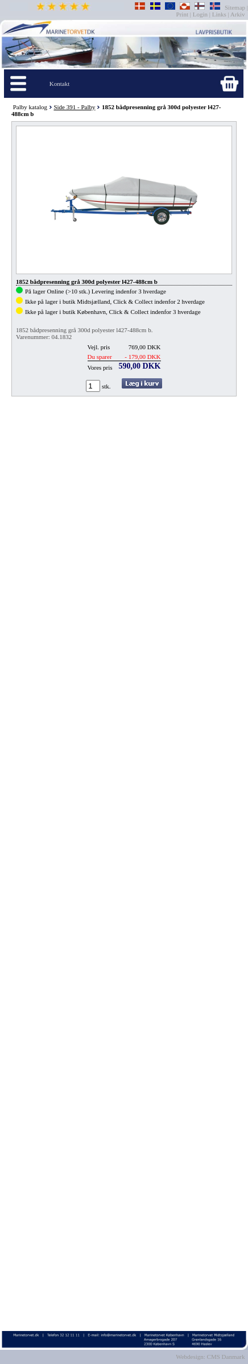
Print (183, 14)
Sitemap (236, 7)
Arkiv (238, 14)
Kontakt (59, 83)
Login (200, 14)
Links (219, 14)
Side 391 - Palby (74, 107)
